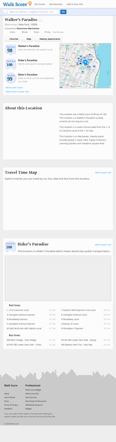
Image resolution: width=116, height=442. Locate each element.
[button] (5, 11)
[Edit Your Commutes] (41, 28)
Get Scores (39, 4)
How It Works (9, 397)
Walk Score (10, 385)
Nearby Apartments (48, 38)
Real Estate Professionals (36, 401)
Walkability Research (34, 405)
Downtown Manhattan (28, 28)
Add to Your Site (75, 4)
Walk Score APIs (32, 394)
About (6, 394)
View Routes (58, 32)
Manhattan (11, 24)
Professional (32, 385)
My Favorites (56, 4)
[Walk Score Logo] (17, 3)
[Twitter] (6, 389)
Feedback (8, 409)
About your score (14, 87)
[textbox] (33, 11)
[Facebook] (10, 389)
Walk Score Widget (33, 390)
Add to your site (103, 172)
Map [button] (27, 39)
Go (63, 12)
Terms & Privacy (11, 405)
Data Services (31, 397)
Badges (28, 409)
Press (6, 401)
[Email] (15, 389)
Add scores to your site (17, 91)
